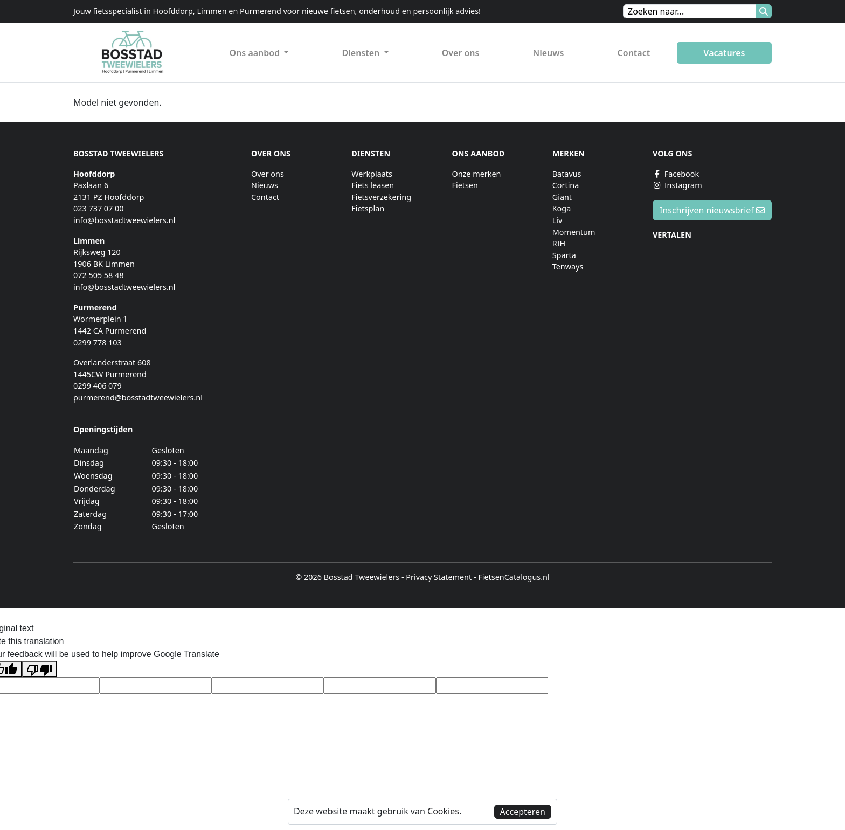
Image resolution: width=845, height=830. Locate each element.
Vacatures (724, 53)
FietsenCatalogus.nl (513, 577)
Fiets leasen (372, 185)
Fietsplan (367, 208)
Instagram (677, 185)
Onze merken (476, 174)
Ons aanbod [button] (256, 53)
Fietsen (464, 185)
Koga (561, 208)
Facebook (676, 174)
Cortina (565, 185)
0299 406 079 (97, 386)
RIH (559, 243)
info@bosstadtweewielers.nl (124, 220)
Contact (634, 53)
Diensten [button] (362, 53)
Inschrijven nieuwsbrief (712, 210)
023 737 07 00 (98, 208)
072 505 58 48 (98, 275)
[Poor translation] (39, 669)
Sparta (564, 255)
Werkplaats (371, 174)
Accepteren (522, 812)
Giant (562, 197)
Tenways (568, 266)
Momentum (573, 232)
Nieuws (548, 53)
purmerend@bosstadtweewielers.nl (138, 397)
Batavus (566, 174)
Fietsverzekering (381, 197)
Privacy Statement (439, 577)
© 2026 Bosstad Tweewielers (347, 577)
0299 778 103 (97, 342)
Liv (557, 220)
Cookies (443, 811)
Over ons (461, 53)
